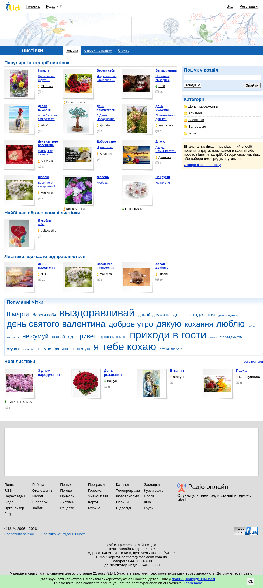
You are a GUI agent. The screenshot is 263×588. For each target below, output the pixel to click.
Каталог (122, 485)
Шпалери (40, 502)
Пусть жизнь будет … (46, 78)
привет (86, 336)
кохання (199, 324)
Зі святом (194, 120)
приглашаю (113, 336)
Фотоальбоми (127, 496)
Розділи (52, 6)
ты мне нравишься (56, 348)
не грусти (13, 337)
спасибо (28, 349)
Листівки (67, 502)
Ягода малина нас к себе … (106, 78)
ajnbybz (103, 125)
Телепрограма (128, 490)
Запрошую (195, 127)
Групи (148, 508)
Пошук (65, 485)
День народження (201, 106)
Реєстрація (249, 6)
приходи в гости (168, 335)
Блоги (149, 496)
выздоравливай (96, 312)
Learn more (193, 583)
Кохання (193, 113)
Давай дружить (161, 265)
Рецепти (67, 508)
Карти (93, 502)
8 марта (18, 314)
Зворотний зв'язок (19, 534)
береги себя (44, 315)
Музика (94, 508)
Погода (66, 490)
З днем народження (49, 373)
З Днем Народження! (106, 117)
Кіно (147, 502)
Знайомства (98, 496)
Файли (37, 508)
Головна (33, 6)
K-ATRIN (104, 153)
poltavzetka (47, 230)
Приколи (67, 496)
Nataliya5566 (248, 377)
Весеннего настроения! (46, 184)
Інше (190, 133)
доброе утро (131, 324)
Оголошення (42, 490)
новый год (62, 336)
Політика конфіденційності (63, 534)
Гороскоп (95, 490)
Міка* (43, 125)
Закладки (152, 485)
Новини (122, 502)
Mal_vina (45, 192)
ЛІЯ (42, 274)
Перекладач (14, 496)
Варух (110, 381)
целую (83, 348)
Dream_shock (74, 102)
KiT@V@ (45, 161)
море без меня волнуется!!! (48, 117)
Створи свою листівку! (202, 165)
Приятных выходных (162, 78)
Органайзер (14, 508)
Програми (96, 485)
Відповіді (123, 508)
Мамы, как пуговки (45, 152)
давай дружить (154, 314)
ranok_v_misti (74, 209)
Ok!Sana (45, 86)
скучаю (13, 348)
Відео (9, 502)
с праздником (231, 337)
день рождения (228, 315)
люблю (230, 324)
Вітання (177, 371)
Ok (250, 581)
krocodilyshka (132, 209)
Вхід (230, 6)
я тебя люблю (170, 349)
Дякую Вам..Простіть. (165, 149)
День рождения (113, 373)
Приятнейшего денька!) (165, 117)
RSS (8, 490)
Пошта (9, 485)
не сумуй (35, 336)
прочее (213, 337)
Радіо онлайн (208, 486)
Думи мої (163, 157)
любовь (251, 326)
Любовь (102, 182)
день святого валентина (56, 324)
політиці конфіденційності (193, 579)
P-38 (160, 86)
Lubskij (161, 274)
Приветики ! (105, 147)
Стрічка (123, 50)
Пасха (241, 371)
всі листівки (253, 361)
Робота (38, 485)
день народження (194, 314)
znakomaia (164, 125)
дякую (168, 324)
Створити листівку (98, 50)
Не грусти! (162, 182)
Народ (37, 496)
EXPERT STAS (18, 402)
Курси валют (154, 490)
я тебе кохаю (125, 346)
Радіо (8, 514)
